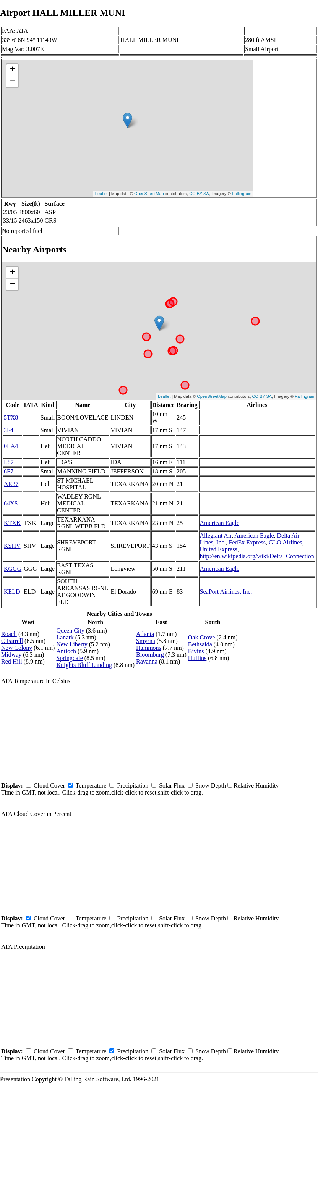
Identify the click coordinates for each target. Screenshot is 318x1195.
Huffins (197, 658)
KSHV (12, 546)
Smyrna (145, 641)
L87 (9, 462)
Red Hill (11, 661)
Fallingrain (241, 193)
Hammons (148, 647)
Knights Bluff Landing (84, 665)
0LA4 (11, 446)
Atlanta (145, 634)
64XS (11, 503)
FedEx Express (247, 542)
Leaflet (101, 193)
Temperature (91, 785)
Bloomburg (150, 654)
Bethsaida (200, 644)
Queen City (70, 630)
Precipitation (132, 785)
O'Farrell (12, 641)
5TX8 (11, 417)
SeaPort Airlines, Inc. (226, 591)
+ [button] (12, 70)
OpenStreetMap (149, 193)
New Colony (16, 647)
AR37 (11, 484)
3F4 (8, 430)
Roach (9, 634)
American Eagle (220, 523)
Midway (11, 654)
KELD (12, 591)
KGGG (12, 568)
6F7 (8, 471)
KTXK (12, 523)
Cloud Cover (49, 785)
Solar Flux (172, 785)
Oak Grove (201, 637)
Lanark (64, 637)
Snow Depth (210, 785)
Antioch (66, 651)
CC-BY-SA (199, 193)
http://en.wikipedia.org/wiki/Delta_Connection (257, 556)
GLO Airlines (285, 542)
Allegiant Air (216, 535)
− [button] (12, 81)
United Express (218, 549)
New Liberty (71, 644)
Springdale (69, 658)
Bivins (196, 651)
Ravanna (146, 661)
